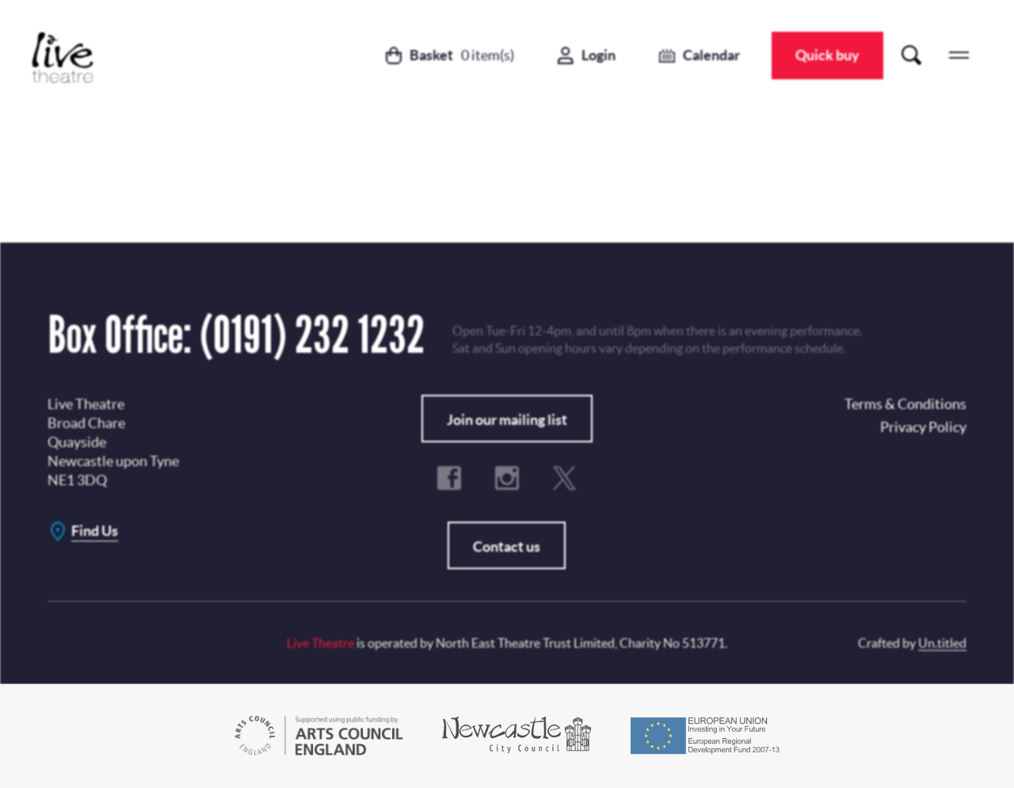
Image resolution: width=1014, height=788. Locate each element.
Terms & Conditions (440, 445)
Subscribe (462, 405)
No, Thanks (611, 405)
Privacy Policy (525, 345)
